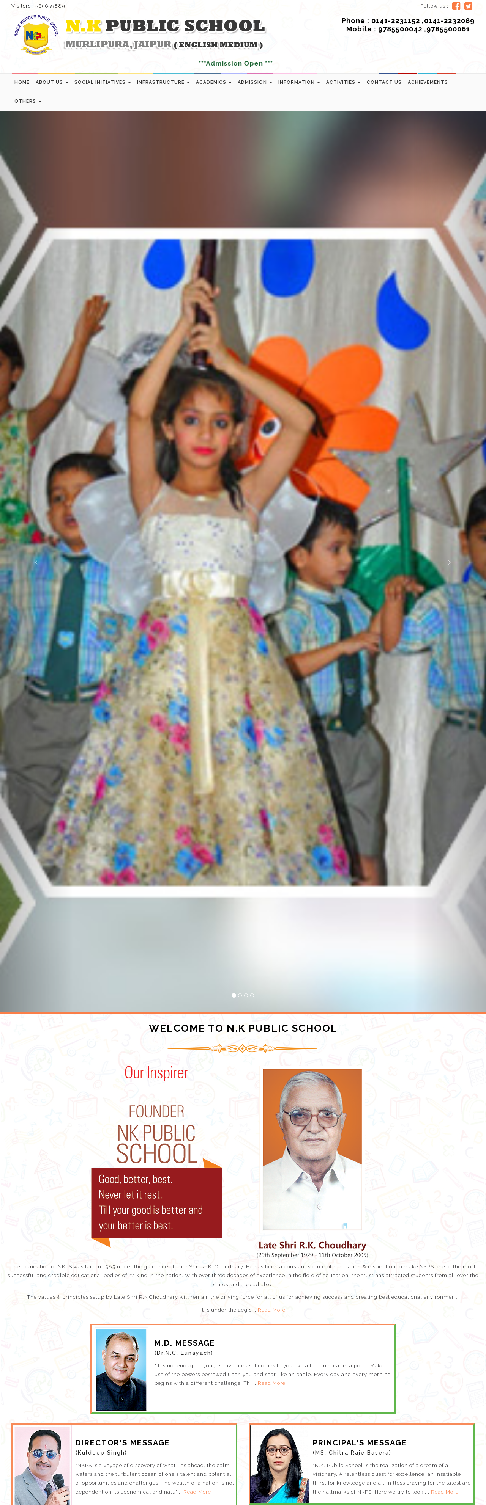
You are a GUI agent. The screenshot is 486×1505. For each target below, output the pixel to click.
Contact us (384, 82)
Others (27, 101)
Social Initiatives (102, 82)
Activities (343, 82)
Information (299, 82)
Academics (214, 82)
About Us (52, 82)
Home (22, 82)
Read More (272, 1310)
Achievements (428, 82)
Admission (255, 82)
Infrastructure (163, 82)
